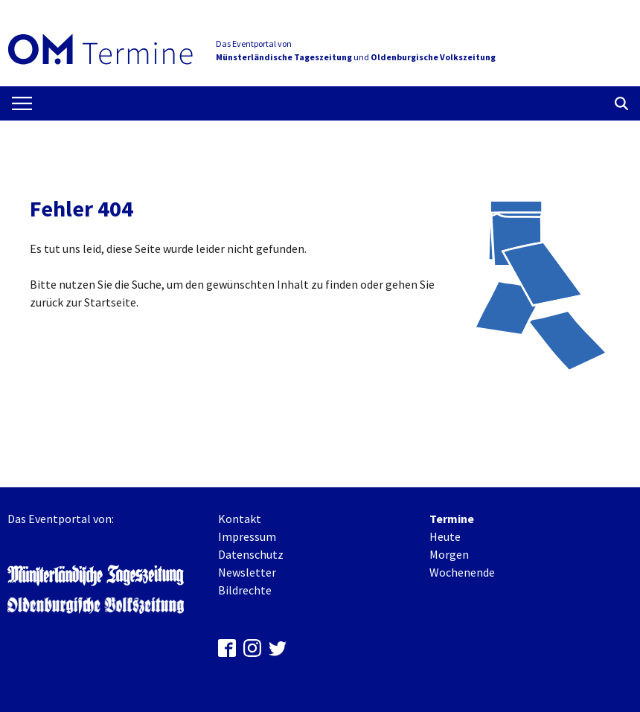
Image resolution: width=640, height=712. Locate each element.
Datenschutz (251, 554)
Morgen (449, 554)
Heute (445, 536)
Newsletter (247, 572)
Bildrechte (245, 590)
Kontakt (239, 518)
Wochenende (462, 572)
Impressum (247, 536)
